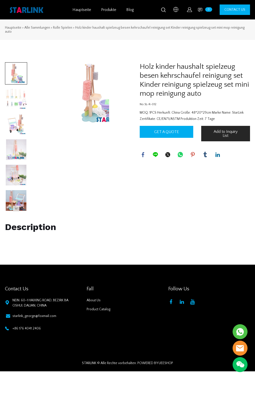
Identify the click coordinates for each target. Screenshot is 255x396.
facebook (143, 155)
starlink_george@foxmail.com (34, 316)
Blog (130, 9)
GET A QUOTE (166, 132)
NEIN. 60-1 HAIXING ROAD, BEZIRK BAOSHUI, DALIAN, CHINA (40, 303)
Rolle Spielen (62, 28)
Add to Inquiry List (226, 133)
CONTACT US (234, 10)
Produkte (108, 9)
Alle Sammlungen (37, 28)
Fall (90, 289)
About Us (94, 300)
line (156, 155)
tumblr (205, 155)
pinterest (193, 155)
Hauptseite (81, 9)
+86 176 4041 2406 (26, 328)
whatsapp (181, 155)
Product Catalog (98, 309)
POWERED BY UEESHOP (155, 363)
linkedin (218, 155)
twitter (168, 155)
